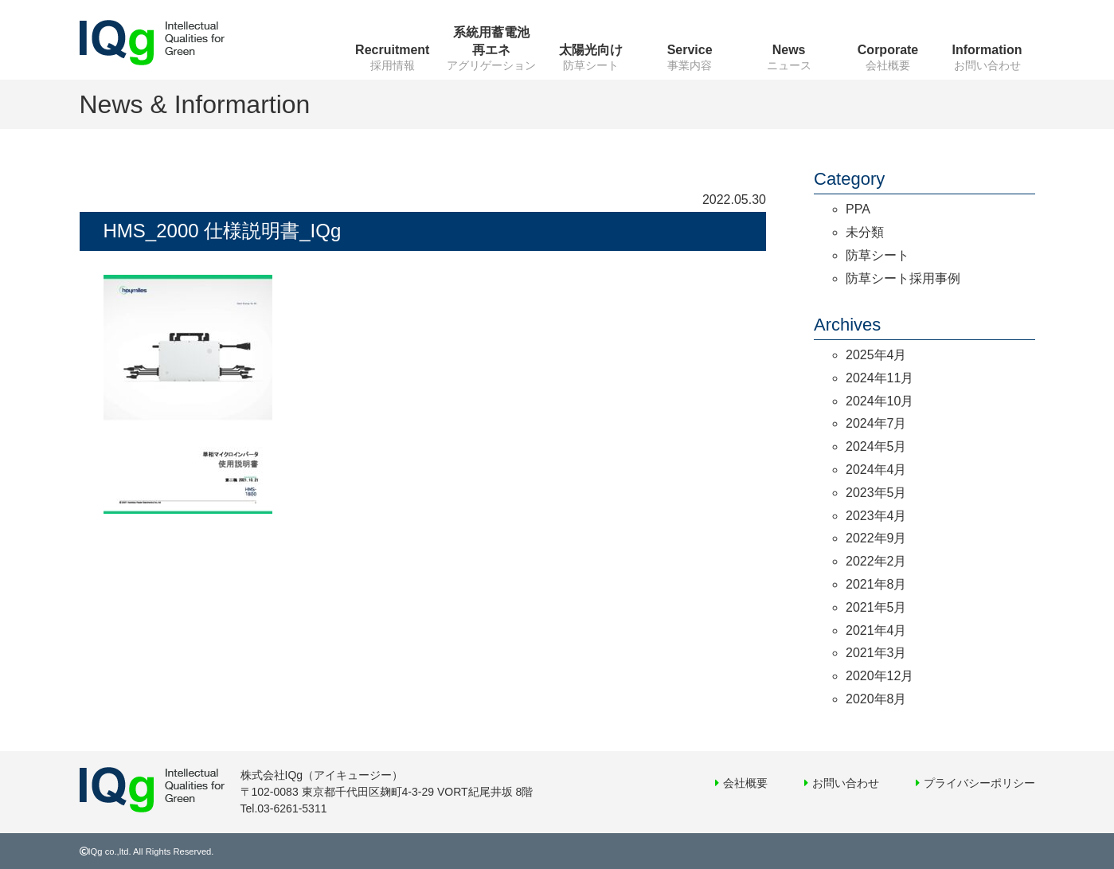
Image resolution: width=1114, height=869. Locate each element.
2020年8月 (876, 699)
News (789, 50)
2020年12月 (879, 676)
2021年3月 (876, 653)
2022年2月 (876, 561)
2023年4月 (876, 516)
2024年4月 (876, 469)
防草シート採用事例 (903, 278)
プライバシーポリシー (979, 783)
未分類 (865, 232)
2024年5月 (876, 446)
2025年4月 (876, 355)
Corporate (888, 50)
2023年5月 (876, 492)
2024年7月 (876, 423)
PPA (858, 209)
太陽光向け (591, 50)
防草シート (877, 255)
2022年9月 (876, 538)
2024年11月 (879, 378)
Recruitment (392, 50)
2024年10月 (879, 401)
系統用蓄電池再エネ (491, 41)
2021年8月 (876, 584)
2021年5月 (876, 607)
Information (987, 50)
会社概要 (745, 783)
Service (690, 50)
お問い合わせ (845, 783)
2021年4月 (876, 630)
